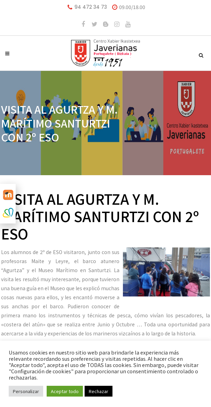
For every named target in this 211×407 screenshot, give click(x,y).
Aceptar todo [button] (65, 391)
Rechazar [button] (98, 391)
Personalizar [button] (26, 391)
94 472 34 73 (91, 6)
